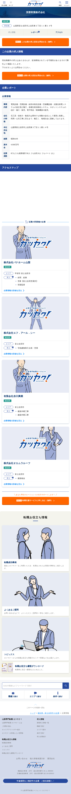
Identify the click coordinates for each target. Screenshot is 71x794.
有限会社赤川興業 (13, 396)
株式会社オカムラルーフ (17, 463)
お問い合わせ (22, 759)
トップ (32, 713)
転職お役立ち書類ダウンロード (29, 666)
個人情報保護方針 (37, 759)
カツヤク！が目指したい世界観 (12, 733)
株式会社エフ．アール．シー (19, 333)
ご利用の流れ (6, 726)
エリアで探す (41, 729)
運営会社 (51, 759)
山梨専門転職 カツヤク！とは (12, 723)
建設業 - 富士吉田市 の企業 (48, 713)
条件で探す (40, 733)
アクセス (59, 32)
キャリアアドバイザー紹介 (11, 729)
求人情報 (4, 5)
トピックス (9, 654)
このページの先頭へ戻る (35, 708)
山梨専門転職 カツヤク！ (12, 719)
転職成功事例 (10, 562)
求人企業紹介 (41, 736)
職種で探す (40, 726)
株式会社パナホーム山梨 (17, 262)
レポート (35, 32)
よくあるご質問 (11, 610)
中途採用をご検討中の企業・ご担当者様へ (34, 781)
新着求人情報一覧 (43, 723)
